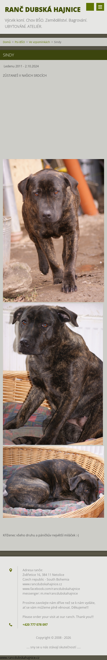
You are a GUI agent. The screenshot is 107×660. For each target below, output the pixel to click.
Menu (100, 7)
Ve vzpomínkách (39, 42)
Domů (7, 42)
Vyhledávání (90, 7)
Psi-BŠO (20, 42)
